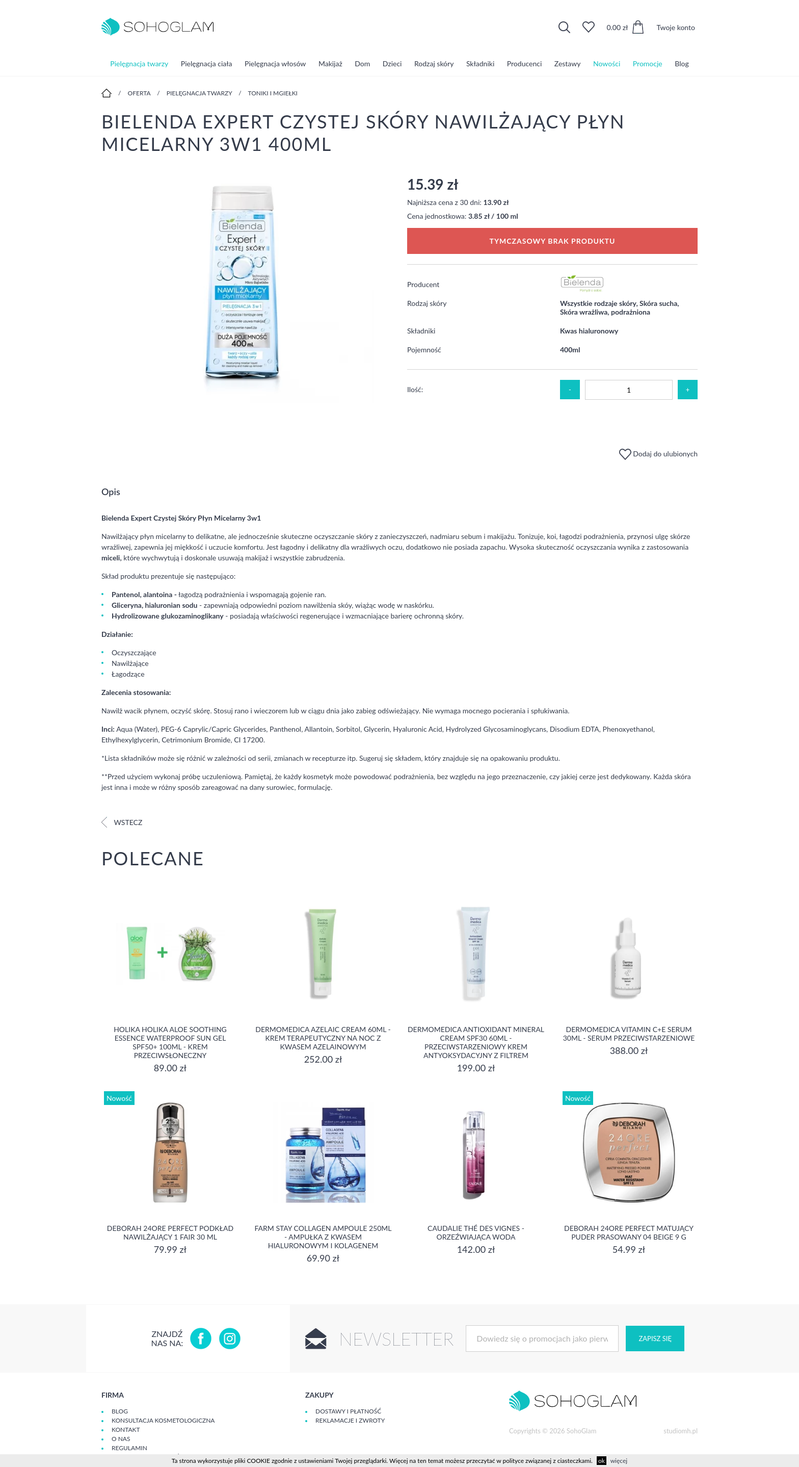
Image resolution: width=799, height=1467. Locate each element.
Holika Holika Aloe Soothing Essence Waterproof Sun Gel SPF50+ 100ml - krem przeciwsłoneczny (170, 1042)
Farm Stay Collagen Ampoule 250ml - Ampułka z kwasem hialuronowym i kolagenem (323, 1237)
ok (601, 1460)
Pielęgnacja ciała (206, 63)
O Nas (121, 1439)
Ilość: (415, 389)
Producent (423, 284)
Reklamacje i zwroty (350, 1420)
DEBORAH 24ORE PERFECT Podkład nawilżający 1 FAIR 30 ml (170, 1232)
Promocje (647, 63)
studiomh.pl (680, 1431)
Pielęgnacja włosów (275, 63)
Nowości (606, 63)
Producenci (524, 63)
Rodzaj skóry (434, 63)
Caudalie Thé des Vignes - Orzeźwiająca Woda (476, 1232)
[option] (246, 290)
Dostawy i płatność (348, 1411)
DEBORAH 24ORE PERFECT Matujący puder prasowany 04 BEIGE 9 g (629, 1232)
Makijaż (330, 63)
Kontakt (126, 1429)
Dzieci (392, 63)
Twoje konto (675, 27)
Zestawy (567, 63)
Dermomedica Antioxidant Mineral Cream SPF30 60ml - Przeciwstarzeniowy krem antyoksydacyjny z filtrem (476, 1042)
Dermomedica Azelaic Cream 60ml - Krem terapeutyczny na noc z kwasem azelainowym (322, 1038)
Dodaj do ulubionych (658, 453)
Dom (362, 63)
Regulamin (129, 1448)
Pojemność (424, 349)
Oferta (139, 93)
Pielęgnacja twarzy (139, 63)
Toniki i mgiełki (273, 93)
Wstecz (121, 822)
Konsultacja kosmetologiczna (163, 1420)
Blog (681, 63)
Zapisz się (654, 1338)
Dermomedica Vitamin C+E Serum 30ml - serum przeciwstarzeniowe (629, 1033)
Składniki (480, 63)
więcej (618, 1460)
